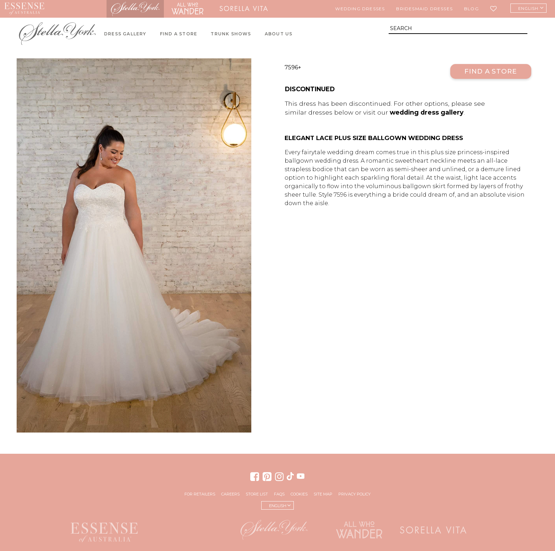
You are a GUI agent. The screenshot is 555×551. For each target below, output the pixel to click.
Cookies (299, 494)
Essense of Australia (24, 9)
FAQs (279, 494)
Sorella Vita (243, 9)
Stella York (135, 9)
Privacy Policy (354, 494)
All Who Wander (187, 9)
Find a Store (490, 71)
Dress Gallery (125, 33)
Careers (230, 494)
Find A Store (178, 33)
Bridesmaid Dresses (424, 8)
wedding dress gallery (427, 112)
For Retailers (199, 494)
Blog (471, 8)
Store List (257, 494)
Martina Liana (77, 9)
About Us (279, 33)
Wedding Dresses (360, 8)
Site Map (323, 494)
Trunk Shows (231, 33)
